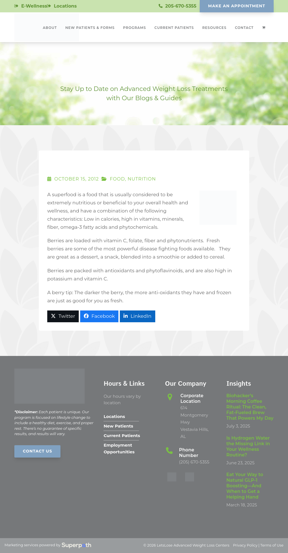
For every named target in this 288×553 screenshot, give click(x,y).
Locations (65, 6)
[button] (63, 316)
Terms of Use (272, 545)
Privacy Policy (245, 545)
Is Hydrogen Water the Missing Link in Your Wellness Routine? (248, 446)
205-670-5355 (181, 6)
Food (117, 179)
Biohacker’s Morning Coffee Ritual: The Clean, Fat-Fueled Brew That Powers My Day (250, 407)
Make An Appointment (236, 5)
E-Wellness (34, 6)
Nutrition (142, 179)
